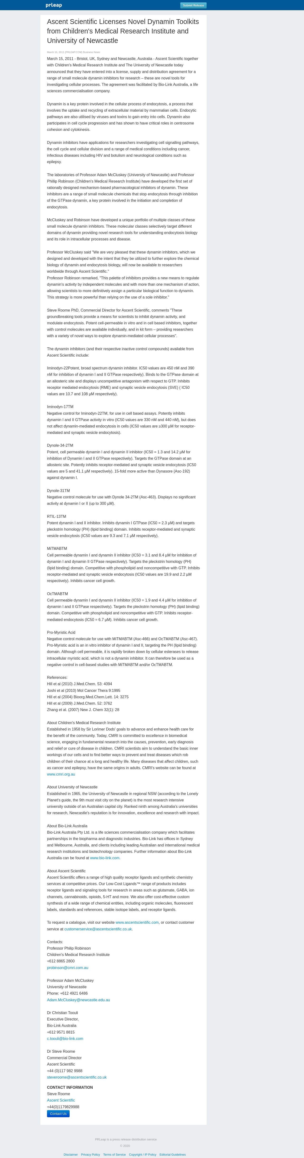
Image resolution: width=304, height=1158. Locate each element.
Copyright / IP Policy (142, 1154)
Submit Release (193, 5)
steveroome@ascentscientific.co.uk (77, 1077)
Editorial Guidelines (173, 1154)
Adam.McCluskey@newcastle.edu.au (78, 1000)
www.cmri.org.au (61, 774)
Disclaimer (71, 1154)
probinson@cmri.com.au (67, 968)
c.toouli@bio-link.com (65, 1039)
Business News (91, 52)
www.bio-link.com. (105, 858)
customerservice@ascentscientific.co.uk (98, 929)
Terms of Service (114, 1154)
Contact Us (58, 1114)
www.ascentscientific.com (137, 922)
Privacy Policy (90, 1154)
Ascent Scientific (61, 1100)
